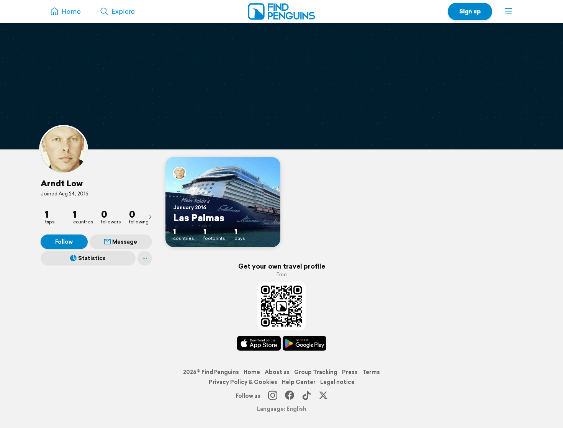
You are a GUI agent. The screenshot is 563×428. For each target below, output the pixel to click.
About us (277, 372)
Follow (64, 242)
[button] (508, 11)
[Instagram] (272, 396)
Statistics (88, 258)
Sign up (470, 11)
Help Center (299, 382)
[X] (323, 396)
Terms (371, 372)
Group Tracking (315, 372)
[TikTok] (306, 396)
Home (252, 372)
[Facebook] (289, 396)
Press (350, 372)
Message (120, 242)
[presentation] (150, 216)
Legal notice (337, 382)
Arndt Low (62, 183)
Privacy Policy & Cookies (243, 382)
